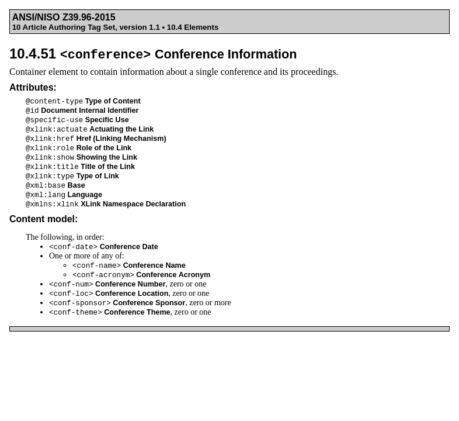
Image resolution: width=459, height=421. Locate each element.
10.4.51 (153, 53)
